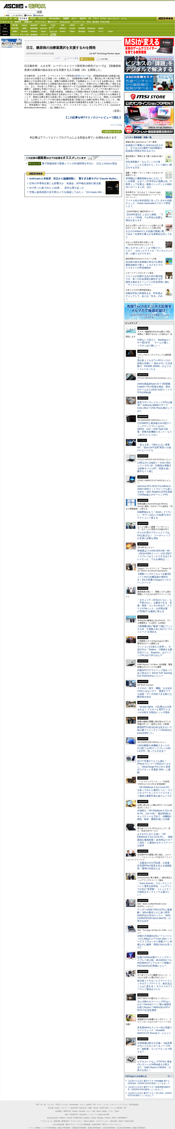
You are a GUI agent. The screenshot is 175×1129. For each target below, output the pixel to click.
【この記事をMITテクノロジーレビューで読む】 (93, 119)
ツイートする (72, 60)
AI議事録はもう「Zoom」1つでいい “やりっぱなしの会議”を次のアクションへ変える (154, 561)
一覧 (64, 61)
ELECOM (14, 30)
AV (89, 20)
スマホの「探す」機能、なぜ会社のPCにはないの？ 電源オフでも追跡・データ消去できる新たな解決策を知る (154, 739)
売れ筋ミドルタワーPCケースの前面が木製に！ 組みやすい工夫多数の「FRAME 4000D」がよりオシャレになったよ (155, 411)
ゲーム (124, 20)
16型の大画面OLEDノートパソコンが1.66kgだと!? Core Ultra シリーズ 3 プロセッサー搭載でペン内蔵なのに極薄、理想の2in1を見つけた (154, 988)
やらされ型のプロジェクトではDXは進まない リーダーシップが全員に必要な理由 (154, 582)
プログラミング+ (78, 24)
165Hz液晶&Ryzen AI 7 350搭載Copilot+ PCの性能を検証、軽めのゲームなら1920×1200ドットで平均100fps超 (154, 434)
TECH (32, 20)
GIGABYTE (43, 30)
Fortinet (91, 33)
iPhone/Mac (54, 20)
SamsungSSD (51, 30)
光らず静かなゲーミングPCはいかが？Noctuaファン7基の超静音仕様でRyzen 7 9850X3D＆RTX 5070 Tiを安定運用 (154, 1052)
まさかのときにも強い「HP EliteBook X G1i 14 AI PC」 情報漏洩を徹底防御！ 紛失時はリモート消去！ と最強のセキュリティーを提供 (155, 886)
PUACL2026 (105, 24)
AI (11, 20)
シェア (57, 60)
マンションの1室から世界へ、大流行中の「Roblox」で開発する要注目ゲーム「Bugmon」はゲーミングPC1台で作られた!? (154, 697)
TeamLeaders (65, 24)
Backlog (82, 33)
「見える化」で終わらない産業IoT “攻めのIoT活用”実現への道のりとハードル (154, 494)
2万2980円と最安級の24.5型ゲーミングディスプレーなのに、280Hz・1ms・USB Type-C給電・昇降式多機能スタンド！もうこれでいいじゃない (154, 475)
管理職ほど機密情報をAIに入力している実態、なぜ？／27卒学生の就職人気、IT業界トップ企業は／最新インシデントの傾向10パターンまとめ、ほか (149, 227)
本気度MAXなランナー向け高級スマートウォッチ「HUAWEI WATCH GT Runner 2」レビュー (154, 1077)
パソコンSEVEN (53, 27)
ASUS (72, 27)
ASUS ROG (34, 30)
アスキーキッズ (7, 24)
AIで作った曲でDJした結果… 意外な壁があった (56, 191)
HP (82, 27)
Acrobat (24, 33)
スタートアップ (113, 20)
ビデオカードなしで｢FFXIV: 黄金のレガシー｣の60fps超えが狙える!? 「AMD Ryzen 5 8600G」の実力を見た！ (154, 1112)
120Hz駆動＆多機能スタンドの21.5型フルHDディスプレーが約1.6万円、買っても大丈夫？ (154, 795)
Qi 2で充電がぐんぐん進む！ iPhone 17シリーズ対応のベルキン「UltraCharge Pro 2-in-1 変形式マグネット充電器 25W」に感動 (154, 813)
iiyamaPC (34, 27)
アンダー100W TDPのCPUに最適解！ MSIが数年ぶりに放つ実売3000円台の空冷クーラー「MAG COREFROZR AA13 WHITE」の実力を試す (154, 962)
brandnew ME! (53, 36)
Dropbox (63, 33)
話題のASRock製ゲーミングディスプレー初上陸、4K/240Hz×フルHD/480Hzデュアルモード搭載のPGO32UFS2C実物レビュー (154, 1008)
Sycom (43, 27)
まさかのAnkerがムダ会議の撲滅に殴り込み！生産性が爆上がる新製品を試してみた (149, 279)
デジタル (42, 20)
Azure (43, 33)
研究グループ (82, 77)
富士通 (14, 27)
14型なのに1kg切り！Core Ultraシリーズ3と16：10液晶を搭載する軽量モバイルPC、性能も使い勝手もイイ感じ (154, 513)
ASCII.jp (13, 6)
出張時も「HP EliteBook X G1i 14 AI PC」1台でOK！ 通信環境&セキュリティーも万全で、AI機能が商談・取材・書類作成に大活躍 (154, 861)
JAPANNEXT (34, 36)
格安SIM (18, 24)
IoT (15, 20)
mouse (24, 27)
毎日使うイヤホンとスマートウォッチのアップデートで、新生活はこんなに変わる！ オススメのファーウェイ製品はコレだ (155, 1031)
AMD (24, 30)
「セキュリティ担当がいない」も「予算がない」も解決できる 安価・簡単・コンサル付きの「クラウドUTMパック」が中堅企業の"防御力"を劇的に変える (154, 652)
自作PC (83, 20)
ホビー (74, 20)
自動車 (66, 20)
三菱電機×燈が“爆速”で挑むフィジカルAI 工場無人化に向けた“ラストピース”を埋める (155, 675)
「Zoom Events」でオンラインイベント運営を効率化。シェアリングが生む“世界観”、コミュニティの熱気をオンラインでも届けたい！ (154, 935)
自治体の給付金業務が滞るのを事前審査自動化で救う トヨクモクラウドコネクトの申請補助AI (144, 309)
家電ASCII (28, 24)
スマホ (103, 20)
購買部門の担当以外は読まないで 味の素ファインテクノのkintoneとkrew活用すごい (155, 776)
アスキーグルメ (40, 24)
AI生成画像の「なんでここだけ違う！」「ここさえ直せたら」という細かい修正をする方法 (149, 209)
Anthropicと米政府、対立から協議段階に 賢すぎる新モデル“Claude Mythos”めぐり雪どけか (82, 182)
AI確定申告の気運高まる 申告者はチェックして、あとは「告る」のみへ (144, 341)
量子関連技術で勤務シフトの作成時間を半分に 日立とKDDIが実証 (79, 167)
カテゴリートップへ (112, 133)
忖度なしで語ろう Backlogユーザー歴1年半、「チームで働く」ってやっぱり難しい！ (154, 389)
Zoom (110, 33)
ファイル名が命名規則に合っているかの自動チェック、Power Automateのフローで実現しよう (149, 248)
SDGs (89, 24)
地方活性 (95, 24)
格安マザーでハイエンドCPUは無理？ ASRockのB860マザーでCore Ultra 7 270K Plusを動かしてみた (155, 453)
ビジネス (35, 5)
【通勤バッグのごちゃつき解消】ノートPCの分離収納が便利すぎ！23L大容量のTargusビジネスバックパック (154, 624)
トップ (4, 20)
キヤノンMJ (24, 36)
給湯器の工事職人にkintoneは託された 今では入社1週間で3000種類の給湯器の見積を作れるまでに (144, 193)
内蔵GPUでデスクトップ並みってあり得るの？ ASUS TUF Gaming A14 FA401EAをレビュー (154, 719)
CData (72, 33)
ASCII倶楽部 (166, 20)
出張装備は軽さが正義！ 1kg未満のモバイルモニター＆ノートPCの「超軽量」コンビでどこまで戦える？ (154, 1093)
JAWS (14, 33)
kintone (34, 33)
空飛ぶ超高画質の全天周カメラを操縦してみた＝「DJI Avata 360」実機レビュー (74, 195)
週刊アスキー (53, 24)
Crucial (72, 30)
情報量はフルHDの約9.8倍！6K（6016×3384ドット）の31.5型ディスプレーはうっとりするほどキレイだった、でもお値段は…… (154, 601)
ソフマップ (43, 36)
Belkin (100, 30)
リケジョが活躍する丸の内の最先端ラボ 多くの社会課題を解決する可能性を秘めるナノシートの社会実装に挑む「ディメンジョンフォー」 (148, 325)
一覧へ (169, 1123)
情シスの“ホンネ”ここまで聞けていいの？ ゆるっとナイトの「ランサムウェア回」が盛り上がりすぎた (149, 295)
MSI (62, 27)
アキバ (96, 20)
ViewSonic (91, 30)
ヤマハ (101, 33)
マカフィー (15, 36)
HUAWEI (82, 30)
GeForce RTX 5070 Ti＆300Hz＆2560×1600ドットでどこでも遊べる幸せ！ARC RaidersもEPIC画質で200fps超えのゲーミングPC (154, 537)
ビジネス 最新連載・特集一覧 (138, 182)
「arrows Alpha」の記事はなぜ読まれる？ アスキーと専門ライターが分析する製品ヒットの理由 (154, 756)
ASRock (62, 30)
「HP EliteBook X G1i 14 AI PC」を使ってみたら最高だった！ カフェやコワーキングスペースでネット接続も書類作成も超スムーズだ (155, 838)
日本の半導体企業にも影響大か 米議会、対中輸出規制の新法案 (65, 186)
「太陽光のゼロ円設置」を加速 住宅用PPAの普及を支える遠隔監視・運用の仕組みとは (154, 912)
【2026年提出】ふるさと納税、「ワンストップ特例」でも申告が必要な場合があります (144, 262)
